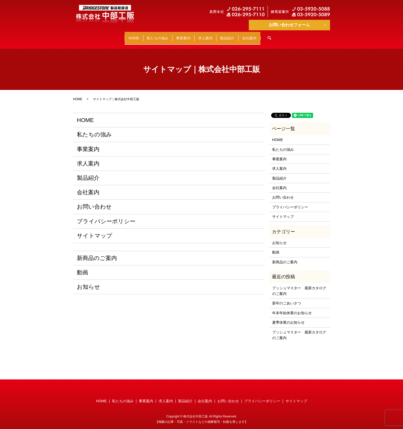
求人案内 (210, 35)
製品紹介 (243, 35)
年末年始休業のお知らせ (292, 308)
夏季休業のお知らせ (288, 317)
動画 (82, 267)
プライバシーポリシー (106, 216)
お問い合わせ (94, 202)
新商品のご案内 (97, 253)
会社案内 (275, 35)
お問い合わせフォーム (289, 25)
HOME (108, 35)
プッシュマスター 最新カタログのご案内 (299, 286)
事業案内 (178, 35)
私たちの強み (142, 35)
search (304, 36)
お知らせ (88, 282)
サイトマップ (94, 231)
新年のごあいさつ (286, 298)
